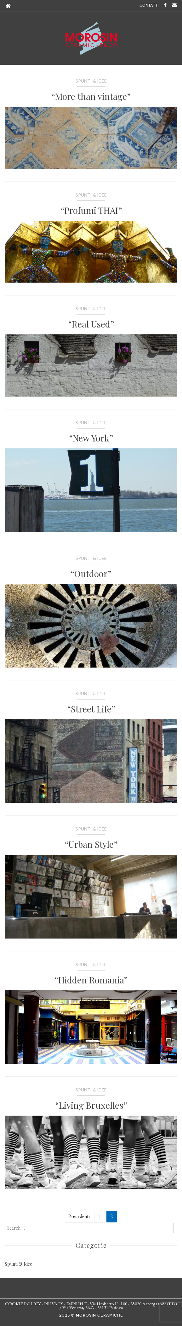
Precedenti (79, 1216)
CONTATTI (148, 5)
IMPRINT (76, 1304)
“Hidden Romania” (91, 980)
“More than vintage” (91, 96)
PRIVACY (53, 1304)
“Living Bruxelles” (91, 1105)
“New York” (91, 438)
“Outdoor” (91, 573)
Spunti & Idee (91, 81)
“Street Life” (91, 709)
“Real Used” (91, 324)
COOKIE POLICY (23, 1304)
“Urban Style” (91, 844)
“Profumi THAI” (91, 210)
